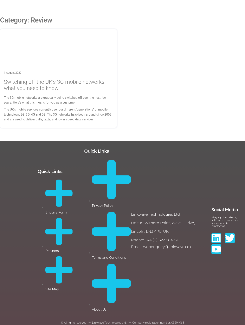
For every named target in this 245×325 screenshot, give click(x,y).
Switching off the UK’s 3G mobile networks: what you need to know (55, 85)
